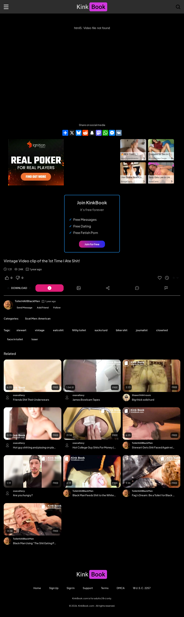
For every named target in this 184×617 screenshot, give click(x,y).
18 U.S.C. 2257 (142, 588)
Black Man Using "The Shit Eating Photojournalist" (35, 543)
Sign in (71, 588)
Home (37, 588)
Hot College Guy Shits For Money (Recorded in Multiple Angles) (94, 447)
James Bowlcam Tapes (86, 399)
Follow (57, 307)
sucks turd (101, 330)
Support (88, 588)
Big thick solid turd (143, 399)
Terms (105, 588)
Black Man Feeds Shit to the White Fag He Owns (94, 495)
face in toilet (15, 339)
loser (35, 339)
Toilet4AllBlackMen (27, 301)
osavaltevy (19, 395)
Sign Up (53, 588)
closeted (162, 330)
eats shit (58, 330)
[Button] (49, 288)
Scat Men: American (37, 318)
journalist (142, 330)
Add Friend (43, 307)
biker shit (121, 330)
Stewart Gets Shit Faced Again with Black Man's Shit (153, 447)
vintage (40, 330)
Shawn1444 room (141, 395)
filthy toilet (79, 330)
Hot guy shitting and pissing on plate (35, 447)
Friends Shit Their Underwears (31, 399)
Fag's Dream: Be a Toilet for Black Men (153, 495)
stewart (21, 330)
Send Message (24, 307)
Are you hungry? (23, 495)
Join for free (92, 244)
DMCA (121, 588)
